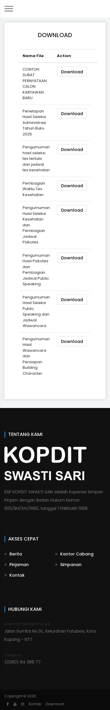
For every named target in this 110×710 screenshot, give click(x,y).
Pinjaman (16, 565)
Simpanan (68, 565)
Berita (13, 554)
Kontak (14, 575)
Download (72, 72)
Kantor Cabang (74, 554)
